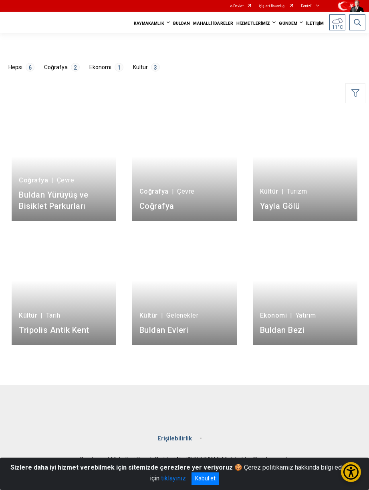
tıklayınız (173, 478)
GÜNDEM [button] (288, 23)
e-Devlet (237, 6)
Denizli (307, 6)
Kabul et (205, 478)
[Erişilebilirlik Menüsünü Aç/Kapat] (351, 472)
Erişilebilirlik (174, 438)
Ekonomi (106, 67)
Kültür (146, 67)
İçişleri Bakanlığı (272, 6)
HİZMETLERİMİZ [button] (253, 23)
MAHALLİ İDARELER (213, 23)
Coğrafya (62, 67)
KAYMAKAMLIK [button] (149, 23)
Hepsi (21, 67)
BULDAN (181, 23)
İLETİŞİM (315, 23)
